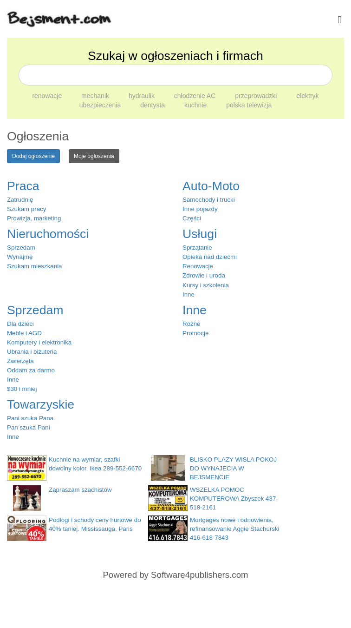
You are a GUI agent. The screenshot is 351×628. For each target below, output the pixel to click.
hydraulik (142, 95)
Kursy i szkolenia (205, 285)
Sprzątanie (197, 247)
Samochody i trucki (208, 199)
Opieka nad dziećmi (209, 256)
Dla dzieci (20, 323)
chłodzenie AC (195, 95)
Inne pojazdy (200, 208)
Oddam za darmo (31, 370)
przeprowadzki (257, 95)
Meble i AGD (24, 333)
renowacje (48, 95)
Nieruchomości (48, 234)
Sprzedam (21, 247)
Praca (23, 186)
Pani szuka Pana (30, 418)
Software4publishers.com (199, 575)
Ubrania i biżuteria (32, 351)
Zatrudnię (20, 199)
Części (191, 218)
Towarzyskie (40, 404)
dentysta (153, 105)
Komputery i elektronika (39, 342)
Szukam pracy (26, 208)
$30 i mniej (22, 388)
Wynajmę (19, 256)
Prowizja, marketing (34, 218)
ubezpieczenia (101, 105)
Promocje (195, 333)
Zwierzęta (20, 360)
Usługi (199, 234)
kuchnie (196, 105)
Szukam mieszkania (34, 266)
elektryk (307, 95)
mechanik (96, 95)
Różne (191, 323)
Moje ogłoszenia (94, 156)
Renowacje (197, 266)
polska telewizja (249, 105)
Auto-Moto (211, 186)
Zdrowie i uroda (203, 275)
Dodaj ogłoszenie (33, 156)
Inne (188, 294)
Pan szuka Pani (28, 427)
